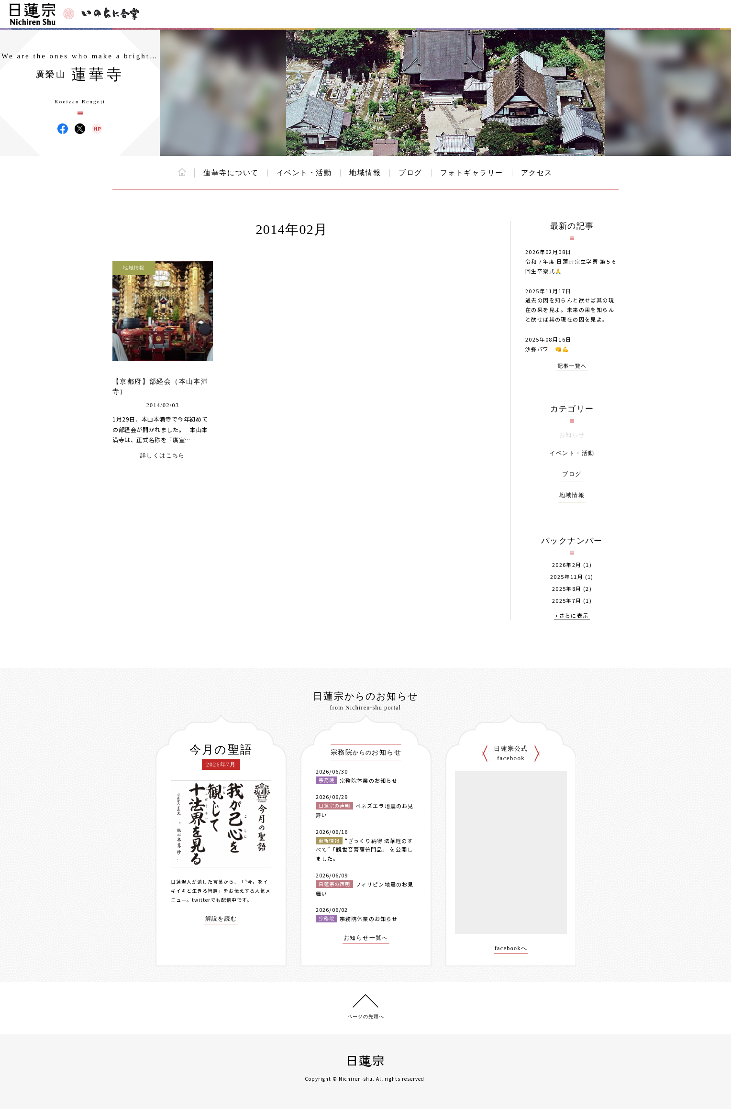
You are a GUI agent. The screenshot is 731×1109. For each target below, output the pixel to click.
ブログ (410, 173)
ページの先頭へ (365, 1016)
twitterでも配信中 (214, 899)
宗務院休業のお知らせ (369, 780)
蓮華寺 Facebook (62, 128)
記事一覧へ (572, 366)
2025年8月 (567, 588)
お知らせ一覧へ (365, 938)
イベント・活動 (304, 173)
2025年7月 (567, 600)
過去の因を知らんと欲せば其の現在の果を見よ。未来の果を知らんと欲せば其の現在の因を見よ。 (569, 309)
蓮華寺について (231, 173)
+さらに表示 (571, 616)
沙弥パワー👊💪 (547, 349)
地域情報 (365, 173)
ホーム (182, 172)
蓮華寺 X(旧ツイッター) (80, 128)
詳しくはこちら (162, 456)
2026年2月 (567, 564)
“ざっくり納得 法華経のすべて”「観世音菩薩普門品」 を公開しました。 (364, 849)
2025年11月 (566, 576)
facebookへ (511, 948)
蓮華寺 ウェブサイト (97, 128)
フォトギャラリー (471, 173)
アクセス (537, 173)
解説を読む (221, 919)
